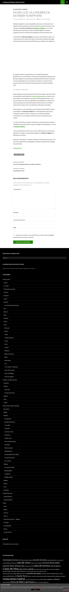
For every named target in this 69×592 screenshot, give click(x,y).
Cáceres (6, 512)
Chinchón (7, 389)
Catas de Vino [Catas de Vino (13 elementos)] (11, 568)
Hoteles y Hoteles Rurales (10, 380)
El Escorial (7, 435)
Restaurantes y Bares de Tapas (11, 406)
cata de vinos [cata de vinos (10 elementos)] (23, 562)
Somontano (7, 360)
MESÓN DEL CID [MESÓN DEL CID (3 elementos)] (12, 576)
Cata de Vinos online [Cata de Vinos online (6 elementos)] (51, 563)
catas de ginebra (19, 154)
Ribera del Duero (9, 354)
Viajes (4, 503)
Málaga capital (8, 477)
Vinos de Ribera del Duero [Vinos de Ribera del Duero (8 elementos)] (23, 582)
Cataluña (6, 383)
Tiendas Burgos (8, 496)
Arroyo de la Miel (9, 467)
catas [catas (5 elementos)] (22, 566)
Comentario (17, 189)
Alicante (6, 328)
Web (14, 227)
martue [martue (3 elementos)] (5, 576)
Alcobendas (7, 418)
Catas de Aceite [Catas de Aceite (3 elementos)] (29, 566)
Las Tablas (7, 444)
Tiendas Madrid (8, 500)
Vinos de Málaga (9, 373)
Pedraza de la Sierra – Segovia (12, 519)
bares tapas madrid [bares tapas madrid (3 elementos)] (27, 560)
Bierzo (6, 331)
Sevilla (5, 483)
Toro (5, 363)
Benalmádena (8, 470)
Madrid (6, 386)
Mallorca (7, 350)
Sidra (5, 315)
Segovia (6, 396)
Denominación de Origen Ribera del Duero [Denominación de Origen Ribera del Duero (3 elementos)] (15, 573)
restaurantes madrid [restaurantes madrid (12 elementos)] (14, 578)
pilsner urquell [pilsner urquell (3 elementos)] (32, 576)
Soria (5, 399)
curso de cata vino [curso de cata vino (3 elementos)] (41, 571)
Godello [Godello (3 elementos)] (52, 573)
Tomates (6, 318)
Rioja (5, 357)
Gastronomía (17, 9)
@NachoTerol (17, 148)
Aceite (5, 282)
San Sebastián (7, 525)
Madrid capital (8, 448)
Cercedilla (7, 425)
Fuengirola (7, 474)
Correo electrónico (19, 220)
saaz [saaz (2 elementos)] (26, 579)
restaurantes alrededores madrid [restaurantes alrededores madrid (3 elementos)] (56, 576)
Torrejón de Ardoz (9, 393)
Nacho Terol (32, 19)
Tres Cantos (7, 461)
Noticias (6, 302)
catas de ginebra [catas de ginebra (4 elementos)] (55, 566)
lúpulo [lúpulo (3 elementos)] (57, 573)
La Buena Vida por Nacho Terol (13, 2)
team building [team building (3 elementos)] (6, 582)
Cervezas (6, 286)
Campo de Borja (8, 337)
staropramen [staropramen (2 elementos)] (37, 579)
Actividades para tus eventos (11, 544)
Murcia (6, 516)
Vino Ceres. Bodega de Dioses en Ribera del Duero (34, 163)
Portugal (6, 522)
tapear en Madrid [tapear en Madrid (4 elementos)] (54, 579)
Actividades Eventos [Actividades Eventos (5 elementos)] (10, 560)
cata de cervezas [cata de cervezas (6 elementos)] (40, 560)
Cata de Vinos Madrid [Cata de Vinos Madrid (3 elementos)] (36, 563)
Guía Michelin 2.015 (34, 170)
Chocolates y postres (9, 289)
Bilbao (5, 412)
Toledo (5, 402)
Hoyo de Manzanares (10, 441)
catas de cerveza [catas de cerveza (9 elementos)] (42, 565)
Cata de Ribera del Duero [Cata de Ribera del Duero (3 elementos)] (10, 563)
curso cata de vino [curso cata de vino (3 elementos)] (31, 571)
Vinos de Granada (9, 370)
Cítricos (6, 292)
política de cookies (38, 587)
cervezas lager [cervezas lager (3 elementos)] (7, 571)
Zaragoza (6, 490)
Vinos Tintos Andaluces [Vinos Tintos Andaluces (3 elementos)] (41, 582)
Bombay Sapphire (40, 28)
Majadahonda (8, 451)
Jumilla (6, 347)
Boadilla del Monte (9, 422)
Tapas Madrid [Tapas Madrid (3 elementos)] (44, 579)
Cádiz (6, 334)
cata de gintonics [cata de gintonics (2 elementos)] (59, 560)
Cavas (6, 341)
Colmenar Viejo (8, 431)
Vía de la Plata (8, 532)
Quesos (6, 312)
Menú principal (67, 2)
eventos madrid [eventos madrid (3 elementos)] (46, 573)
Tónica (5, 321)
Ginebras (24, 9)
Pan (5, 308)
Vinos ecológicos (9, 376)
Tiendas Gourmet (7, 493)
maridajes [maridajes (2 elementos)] (61, 573)
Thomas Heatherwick (37, 96)
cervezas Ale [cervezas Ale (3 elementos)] (45, 569)
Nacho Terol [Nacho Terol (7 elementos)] (22, 576)
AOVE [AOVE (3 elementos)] (20, 560)
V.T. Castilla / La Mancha (11, 367)
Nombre (16, 212)
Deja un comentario (44, 19)
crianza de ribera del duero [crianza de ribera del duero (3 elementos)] (18, 571)
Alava (5, 506)
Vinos (5, 324)
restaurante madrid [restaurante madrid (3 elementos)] (41, 576)
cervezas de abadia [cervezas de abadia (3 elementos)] (54, 569)
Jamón (5, 299)
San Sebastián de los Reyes (11, 454)
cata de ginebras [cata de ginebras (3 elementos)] (51, 560)
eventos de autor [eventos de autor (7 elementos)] (34, 573)
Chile (5, 344)
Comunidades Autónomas (11, 305)
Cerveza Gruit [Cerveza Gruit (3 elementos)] (37, 569)
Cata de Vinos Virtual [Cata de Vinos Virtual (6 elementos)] (11, 566)
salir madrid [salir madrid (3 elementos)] (30, 579)
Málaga (6, 464)
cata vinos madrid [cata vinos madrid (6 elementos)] (26, 569)
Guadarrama (8, 438)
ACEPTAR (35, 589)
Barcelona (6, 409)
